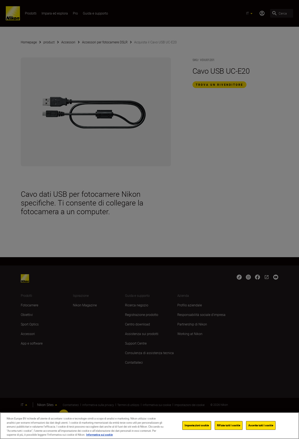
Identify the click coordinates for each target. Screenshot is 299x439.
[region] (149, 425)
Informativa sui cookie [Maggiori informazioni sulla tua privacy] (99, 435)
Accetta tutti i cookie (260, 425)
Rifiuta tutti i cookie (228, 425)
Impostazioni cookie (197, 425)
